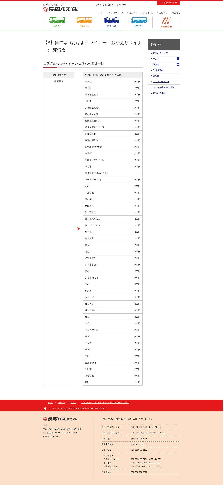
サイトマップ (147, 419)
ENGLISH (106, 5)
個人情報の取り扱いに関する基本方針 (120, 419)
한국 (114, 5)
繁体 (119, 5)
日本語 (98, 5)
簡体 (124, 5)
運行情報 (133, 13)
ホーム (100, 13)
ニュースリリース (116, 13)
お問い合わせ (147, 13)
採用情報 (176, 13)
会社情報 (163, 13)
